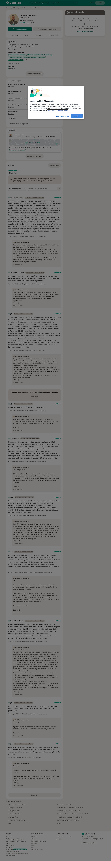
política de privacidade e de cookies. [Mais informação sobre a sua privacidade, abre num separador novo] (57, 110)
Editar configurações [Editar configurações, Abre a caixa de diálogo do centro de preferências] (63, 116)
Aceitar (76, 116)
